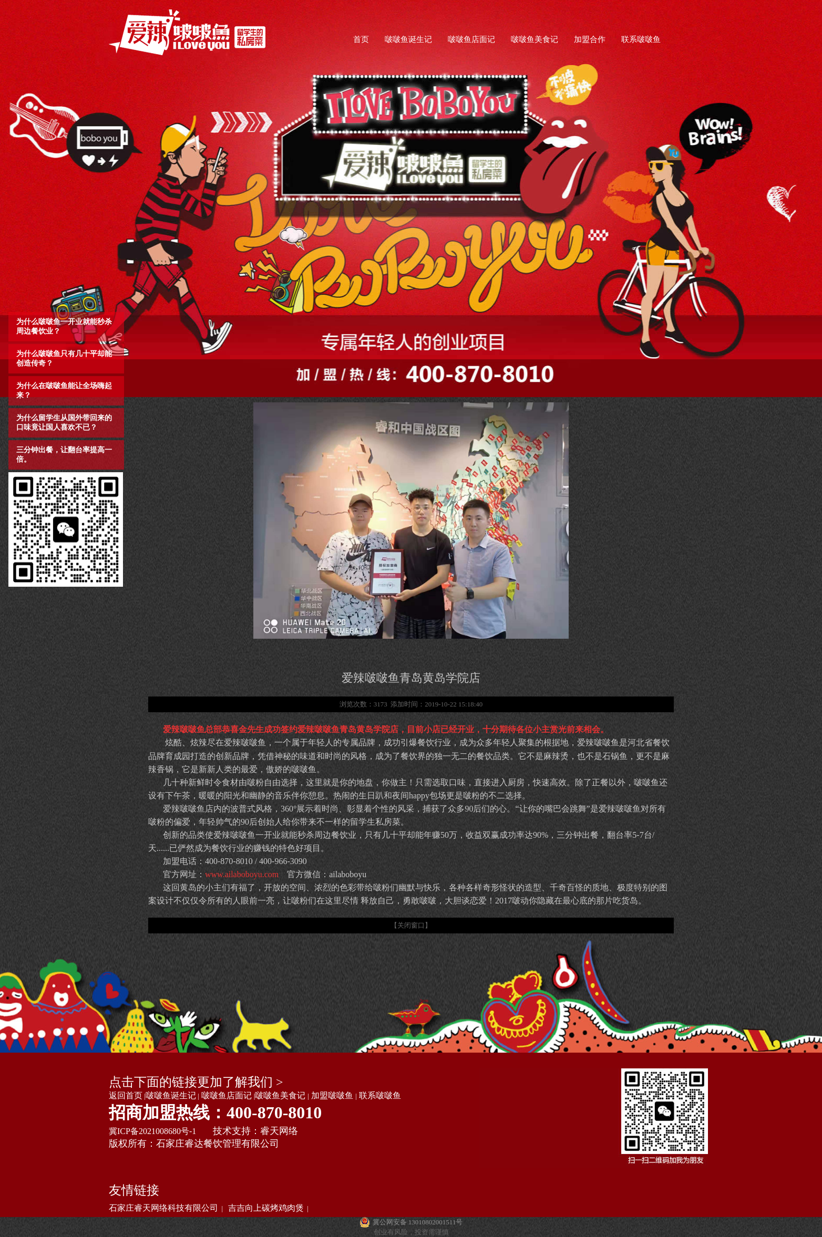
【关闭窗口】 (411, 925)
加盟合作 (589, 39)
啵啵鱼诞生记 (408, 39)
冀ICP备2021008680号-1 (152, 1131)
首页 (361, 39)
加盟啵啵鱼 (332, 1095)
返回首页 (125, 1095)
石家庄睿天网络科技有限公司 (163, 1207)
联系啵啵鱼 (641, 39)
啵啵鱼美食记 (534, 39)
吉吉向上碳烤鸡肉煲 (266, 1207)
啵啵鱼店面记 (471, 39)
